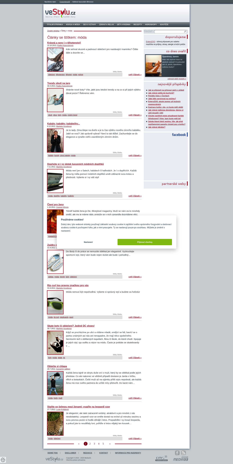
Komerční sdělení (63, 369)
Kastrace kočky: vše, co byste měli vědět (165, 107)
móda (75, 75)
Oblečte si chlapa (57, 366)
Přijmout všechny (144, 242)
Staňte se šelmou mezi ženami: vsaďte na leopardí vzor (78, 406)
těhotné (69, 75)
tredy (56, 398)
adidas (50, 277)
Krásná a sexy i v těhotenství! (64, 42)
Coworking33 (65, 2)
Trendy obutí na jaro (58, 83)
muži (60, 398)
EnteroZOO (150, 42)
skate (60, 358)
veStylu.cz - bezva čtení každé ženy (60, 13)
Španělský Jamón (170, 56)
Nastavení (88, 242)
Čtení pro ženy (55, 204)
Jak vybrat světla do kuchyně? (161, 93)
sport (71, 317)
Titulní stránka (55, 25)
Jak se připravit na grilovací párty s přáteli (166, 90)
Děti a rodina (123, 25)
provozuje (185, 457)
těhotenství (60, 75)
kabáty (50, 155)
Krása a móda (73, 25)
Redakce (87, 453)
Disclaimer (70, 453)
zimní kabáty (65, 155)
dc (64, 358)
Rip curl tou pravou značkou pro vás (68, 285)
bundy (56, 155)
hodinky (71, 196)
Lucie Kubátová (62, 409)
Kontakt (103, 453)
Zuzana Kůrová (62, 207)
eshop (80, 75)
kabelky (64, 196)
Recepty (138, 25)
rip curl (56, 317)
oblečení (51, 75)
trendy (62, 277)
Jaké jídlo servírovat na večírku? (162, 99)
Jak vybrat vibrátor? (156, 127)
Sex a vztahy (89, 25)
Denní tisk (53, 453)
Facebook (178, 134)
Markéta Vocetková (63, 126)
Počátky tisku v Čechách (158, 96)
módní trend (72, 115)
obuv (55, 115)
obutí (50, 115)
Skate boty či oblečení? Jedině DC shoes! (71, 326)
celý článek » (135, 74)
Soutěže (164, 25)
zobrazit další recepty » (177, 79)
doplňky (57, 196)
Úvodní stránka (53, 31)
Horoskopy (151, 25)
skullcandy (64, 317)
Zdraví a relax (106, 25)
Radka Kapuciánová (65, 45)
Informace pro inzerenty (128, 453)
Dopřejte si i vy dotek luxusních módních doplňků (75, 164)
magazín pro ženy (55, 236)
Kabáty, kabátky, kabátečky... (63, 123)
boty (59, 115)
